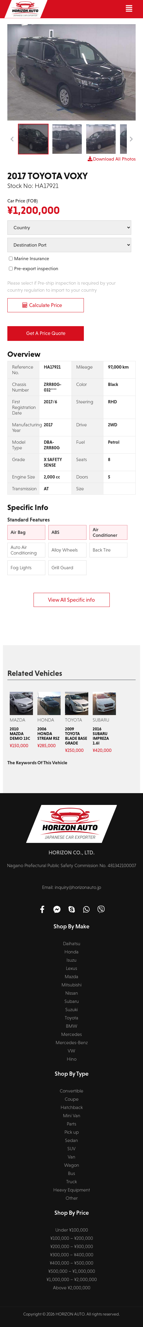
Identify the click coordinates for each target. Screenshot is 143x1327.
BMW (71, 1026)
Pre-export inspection (36, 268)
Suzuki (71, 1009)
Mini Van (71, 1115)
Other (72, 1198)
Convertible (71, 1090)
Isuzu (71, 960)
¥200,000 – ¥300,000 (71, 1246)
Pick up (71, 1132)
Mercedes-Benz (72, 1042)
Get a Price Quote (45, 333)
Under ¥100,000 (71, 1229)
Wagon (71, 1165)
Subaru (71, 1001)
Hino (72, 1059)
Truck (71, 1181)
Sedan (71, 1140)
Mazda (71, 976)
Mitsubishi (71, 984)
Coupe (72, 1099)
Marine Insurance (31, 258)
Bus (71, 1173)
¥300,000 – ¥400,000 (71, 1254)
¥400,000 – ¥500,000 (71, 1262)
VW (71, 1050)
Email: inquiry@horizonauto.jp (71, 887)
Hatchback (72, 1107)
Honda (71, 951)
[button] (93, 9)
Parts (71, 1123)
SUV (71, 1148)
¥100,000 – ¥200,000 (71, 1238)
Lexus (71, 968)
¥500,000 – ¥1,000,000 (71, 1271)
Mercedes (71, 1034)
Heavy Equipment (71, 1189)
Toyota (71, 1017)
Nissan (71, 993)
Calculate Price (45, 305)
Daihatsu (71, 943)
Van (71, 1156)
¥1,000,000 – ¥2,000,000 (71, 1279)
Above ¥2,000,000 (71, 1287)
